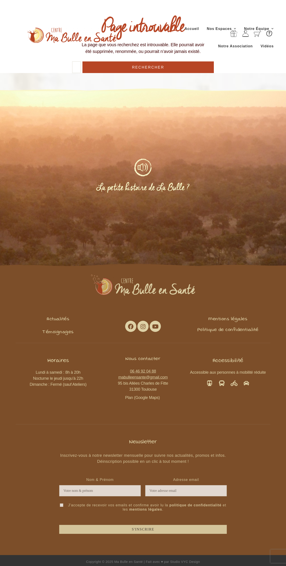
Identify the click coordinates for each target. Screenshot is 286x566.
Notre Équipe (259, 28)
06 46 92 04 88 (143, 371)
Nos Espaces (221, 28)
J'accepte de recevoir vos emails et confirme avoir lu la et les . (143, 507)
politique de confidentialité (195, 505)
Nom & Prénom (100, 480)
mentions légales (145, 509)
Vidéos (267, 46)
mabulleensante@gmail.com (143, 377)
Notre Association (235, 46)
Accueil (192, 29)
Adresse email (186, 480)
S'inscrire (143, 529)
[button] (58, 318)
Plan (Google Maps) (143, 397)
